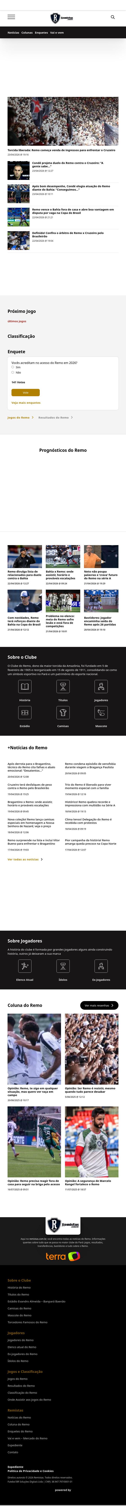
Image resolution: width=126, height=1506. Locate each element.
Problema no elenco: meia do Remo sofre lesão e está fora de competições (60, 706)
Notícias (13, 32)
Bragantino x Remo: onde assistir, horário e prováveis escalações (30, 888)
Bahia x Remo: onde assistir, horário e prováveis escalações (60, 659)
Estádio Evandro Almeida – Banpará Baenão (36, 1376)
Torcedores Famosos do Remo (27, 1397)
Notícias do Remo (19, 1492)
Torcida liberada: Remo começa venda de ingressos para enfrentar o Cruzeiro (61, 150)
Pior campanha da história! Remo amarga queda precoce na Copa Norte (90, 926)
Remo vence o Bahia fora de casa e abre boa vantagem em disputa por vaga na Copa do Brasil (73, 211)
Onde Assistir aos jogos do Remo (29, 1474)
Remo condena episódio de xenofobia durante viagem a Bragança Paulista (90, 850)
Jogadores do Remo (21, 1414)
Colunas (27, 32)
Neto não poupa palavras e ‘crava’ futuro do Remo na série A (101, 659)
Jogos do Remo (21, 417)
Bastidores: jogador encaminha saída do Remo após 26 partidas (100, 705)
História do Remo (19, 1362)
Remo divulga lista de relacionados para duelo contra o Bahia (24, 659)
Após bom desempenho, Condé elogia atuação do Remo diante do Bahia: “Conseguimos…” (71, 187)
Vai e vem (57, 32)
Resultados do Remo (55, 417)
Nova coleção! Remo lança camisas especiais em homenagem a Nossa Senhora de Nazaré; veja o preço (31, 907)
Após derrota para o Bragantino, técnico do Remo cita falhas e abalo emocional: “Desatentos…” (31, 852)
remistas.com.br (37, 1313)
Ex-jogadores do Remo (22, 1428)
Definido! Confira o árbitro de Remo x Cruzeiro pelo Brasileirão (68, 234)
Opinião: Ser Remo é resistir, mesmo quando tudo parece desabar (90, 1174)
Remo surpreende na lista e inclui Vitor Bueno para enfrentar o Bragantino (34, 926)
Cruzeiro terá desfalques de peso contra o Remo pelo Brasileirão (30, 870)
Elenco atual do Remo (22, 1421)
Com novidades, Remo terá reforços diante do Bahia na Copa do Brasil (24, 705)
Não (18, 372)
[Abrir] (11, 17)
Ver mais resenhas (99, 1090)
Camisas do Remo (19, 1383)
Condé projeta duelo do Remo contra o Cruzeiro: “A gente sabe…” (67, 164)
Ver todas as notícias (25, 944)
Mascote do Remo (19, 1389)
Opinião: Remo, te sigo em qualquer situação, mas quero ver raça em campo (33, 1176)
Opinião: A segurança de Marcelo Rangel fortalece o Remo (88, 1267)
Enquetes (41, 32)
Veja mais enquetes (25, 402)
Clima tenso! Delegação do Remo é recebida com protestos (88, 905)
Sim (18, 367)
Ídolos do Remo (18, 1435)
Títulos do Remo (18, 1369)
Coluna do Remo (18, 1499)
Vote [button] (25, 392)
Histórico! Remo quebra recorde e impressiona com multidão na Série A (90, 888)
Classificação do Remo (22, 1467)
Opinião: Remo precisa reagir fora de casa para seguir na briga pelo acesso (34, 1267)
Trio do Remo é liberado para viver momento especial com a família (88, 870)
